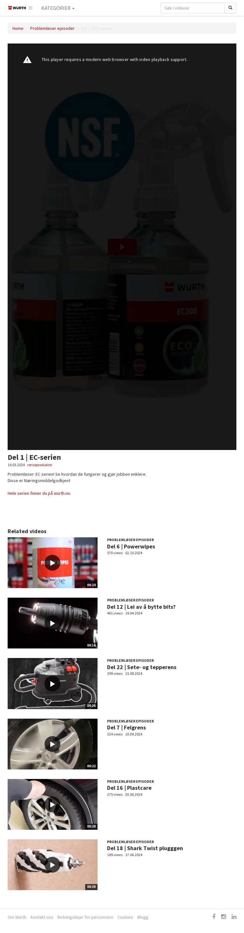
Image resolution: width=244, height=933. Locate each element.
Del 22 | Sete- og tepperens (141, 667)
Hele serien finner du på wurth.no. (39, 493)
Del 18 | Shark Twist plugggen (145, 848)
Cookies (125, 917)
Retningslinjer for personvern (85, 917)
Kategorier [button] (58, 8)
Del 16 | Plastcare (129, 787)
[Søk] (230, 8)
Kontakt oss (41, 917)
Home (18, 28)
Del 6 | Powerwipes (131, 546)
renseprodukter (39, 464)
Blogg (142, 917)
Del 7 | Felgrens (126, 727)
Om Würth (17, 917)
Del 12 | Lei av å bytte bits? (141, 606)
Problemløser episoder (52, 28)
